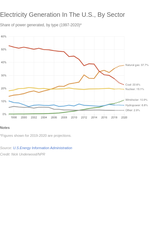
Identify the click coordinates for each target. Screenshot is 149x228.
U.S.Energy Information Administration (42, 148)
